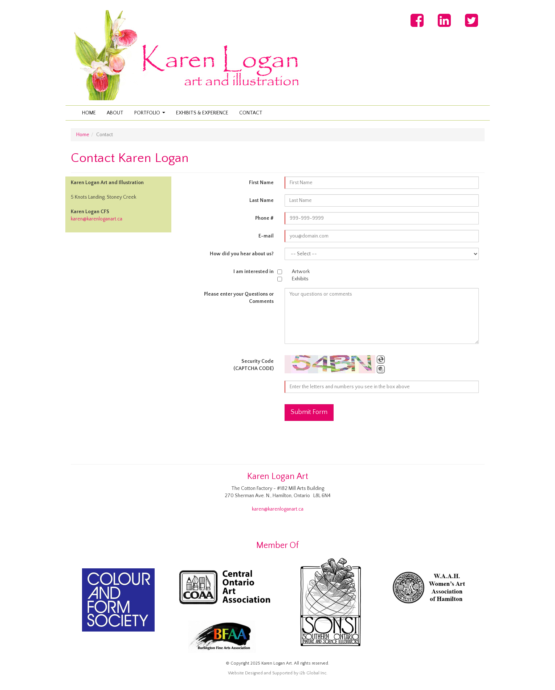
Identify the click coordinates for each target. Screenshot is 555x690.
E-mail (266, 236)
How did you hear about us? (242, 254)
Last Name (261, 200)
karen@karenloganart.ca (96, 219)
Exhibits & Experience (202, 113)
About (115, 113)
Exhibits (300, 279)
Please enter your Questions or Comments (239, 297)
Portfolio (150, 115)
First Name (261, 183)
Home (89, 113)
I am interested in (253, 272)
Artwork (301, 272)
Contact (250, 113)
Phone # (264, 218)
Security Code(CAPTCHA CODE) (253, 365)
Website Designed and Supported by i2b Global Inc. (277, 673)
